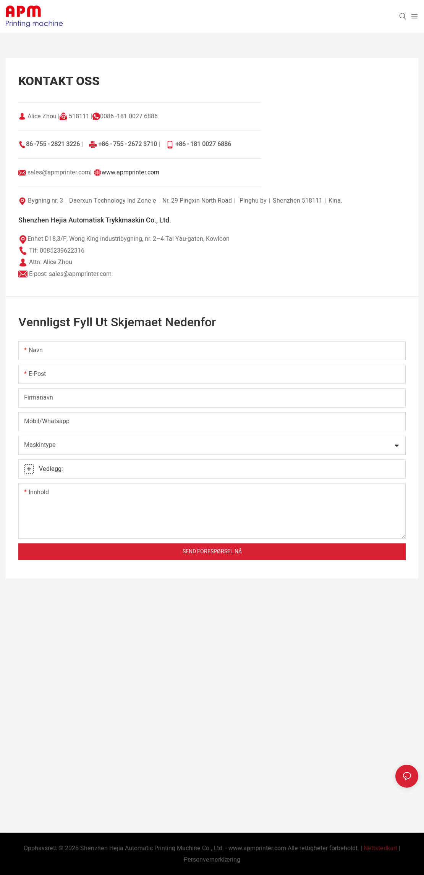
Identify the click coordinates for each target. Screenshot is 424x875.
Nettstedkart (380, 848)
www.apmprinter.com (130, 172)
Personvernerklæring (212, 859)
